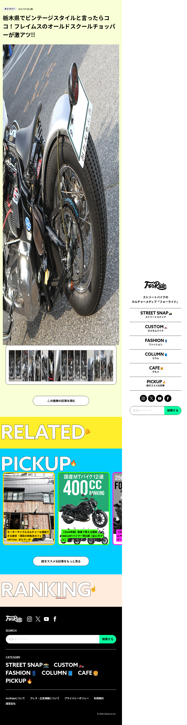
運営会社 (10, 703)
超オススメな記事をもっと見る (61, 561)
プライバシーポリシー (76, 698)
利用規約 (99, 698)
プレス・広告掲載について (44, 698)
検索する (172, 404)
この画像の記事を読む (61, 401)
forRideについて (15, 698)
